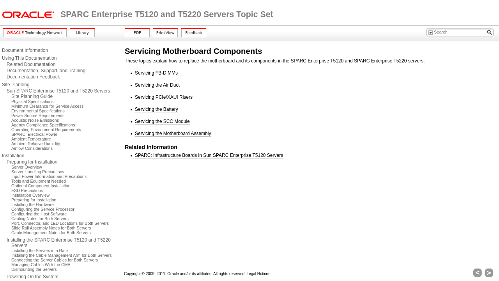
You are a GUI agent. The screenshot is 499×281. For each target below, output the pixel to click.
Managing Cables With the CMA (41, 264)
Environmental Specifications (38, 110)
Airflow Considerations (32, 148)
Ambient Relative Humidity (35, 143)
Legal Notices (259, 274)
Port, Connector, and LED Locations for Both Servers (60, 223)
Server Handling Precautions (37, 171)
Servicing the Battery (156, 109)
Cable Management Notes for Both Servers (51, 232)
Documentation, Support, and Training (46, 70)
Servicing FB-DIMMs (156, 73)
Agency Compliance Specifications (43, 125)
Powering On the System (32, 276)
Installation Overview (30, 195)
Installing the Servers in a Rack (40, 250)
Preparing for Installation (32, 162)
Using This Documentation (29, 58)
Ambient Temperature (31, 139)
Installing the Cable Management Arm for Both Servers (61, 255)
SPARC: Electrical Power (34, 134)
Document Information (25, 50)
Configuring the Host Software (39, 214)
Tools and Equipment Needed (38, 181)
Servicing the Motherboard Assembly (173, 133)
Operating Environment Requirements (46, 129)
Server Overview (26, 167)
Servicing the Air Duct (157, 85)
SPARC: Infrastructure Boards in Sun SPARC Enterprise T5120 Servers (209, 155)
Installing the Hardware (32, 204)
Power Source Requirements (37, 115)
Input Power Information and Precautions (49, 176)
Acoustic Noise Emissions (35, 120)
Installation (13, 155)
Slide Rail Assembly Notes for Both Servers (51, 228)
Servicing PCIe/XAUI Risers (164, 97)
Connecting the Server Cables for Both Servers (54, 260)
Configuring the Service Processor (42, 209)
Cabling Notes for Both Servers (40, 218)
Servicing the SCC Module (162, 121)
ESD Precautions (27, 190)
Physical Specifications (32, 101)
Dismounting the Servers (34, 269)
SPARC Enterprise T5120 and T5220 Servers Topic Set (166, 14)
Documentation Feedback (33, 77)
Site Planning (16, 84)
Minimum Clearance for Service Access (47, 106)
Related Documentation (31, 64)
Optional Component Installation (41, 185)
